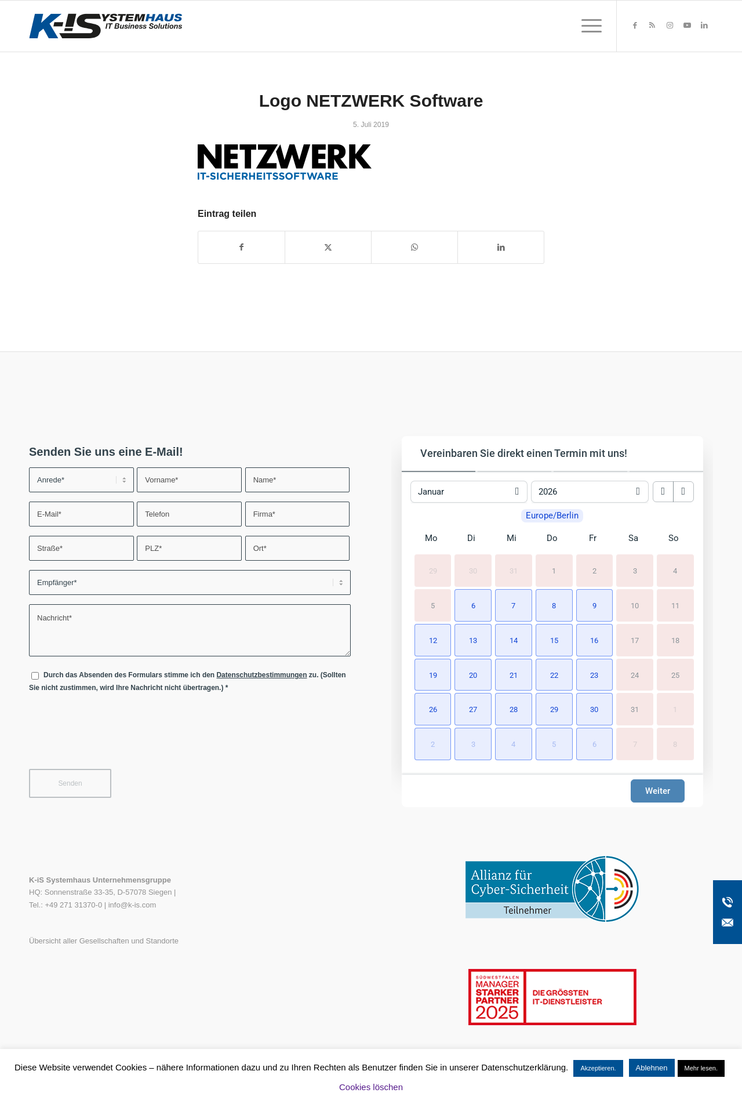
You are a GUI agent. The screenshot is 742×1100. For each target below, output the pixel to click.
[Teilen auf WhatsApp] (414, 247)
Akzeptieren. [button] (598, 1068)
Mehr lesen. (701, 1068)
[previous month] (663, 491)
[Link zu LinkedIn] (704, 25)
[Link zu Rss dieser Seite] (652, 25)
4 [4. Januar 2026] (675, 571)
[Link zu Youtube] (687, 25)
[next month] (683, 491)
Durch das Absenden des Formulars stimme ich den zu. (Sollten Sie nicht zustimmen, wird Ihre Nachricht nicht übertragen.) (187, 681)
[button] (471, 604)
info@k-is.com (132, 905)
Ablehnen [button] (652, 1067)
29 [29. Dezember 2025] (433, 571)
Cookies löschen (371, 1087)
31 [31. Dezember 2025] (514, 571)
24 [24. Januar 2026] (635, 674)
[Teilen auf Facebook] (241, 247)
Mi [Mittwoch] (512, 538)
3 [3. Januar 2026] (635, 571)
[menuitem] (588, 26)
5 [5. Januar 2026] (433, 605)
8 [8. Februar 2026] (675, 744)
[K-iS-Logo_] (105, 26)
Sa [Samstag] (633, 538)
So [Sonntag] (673, 538)
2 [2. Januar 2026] (594, 571)
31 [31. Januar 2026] (635, 709)
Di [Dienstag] (471, 538)
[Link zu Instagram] (669, 25)
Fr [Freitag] (592, 538)
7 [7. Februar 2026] (635, 744)
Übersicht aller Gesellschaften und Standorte (104, 940)
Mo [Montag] (431, 538)
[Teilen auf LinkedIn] (501, 247)
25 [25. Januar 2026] (675, 674)
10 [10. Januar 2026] (635, 605)
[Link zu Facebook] (634, 25)
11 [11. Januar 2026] (675, 605)
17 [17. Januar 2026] (635, 640)
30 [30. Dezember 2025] (473, 571)
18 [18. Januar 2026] (675, 640)
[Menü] (588, 26)
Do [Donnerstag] (552, 538)
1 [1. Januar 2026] (554, 571)
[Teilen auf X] (328, 247)
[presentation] (117, 738)
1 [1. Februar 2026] (675, 709)
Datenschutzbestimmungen (261, 675)
